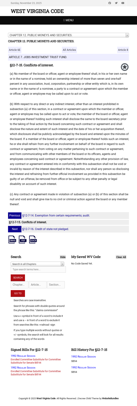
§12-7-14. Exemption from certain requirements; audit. (49, 215)
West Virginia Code (37, 11)
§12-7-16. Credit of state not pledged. (39, 229)
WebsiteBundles (110, 398)
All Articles (69, 50)
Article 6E (15, 50)
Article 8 (123, 50)
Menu (69, 20)
